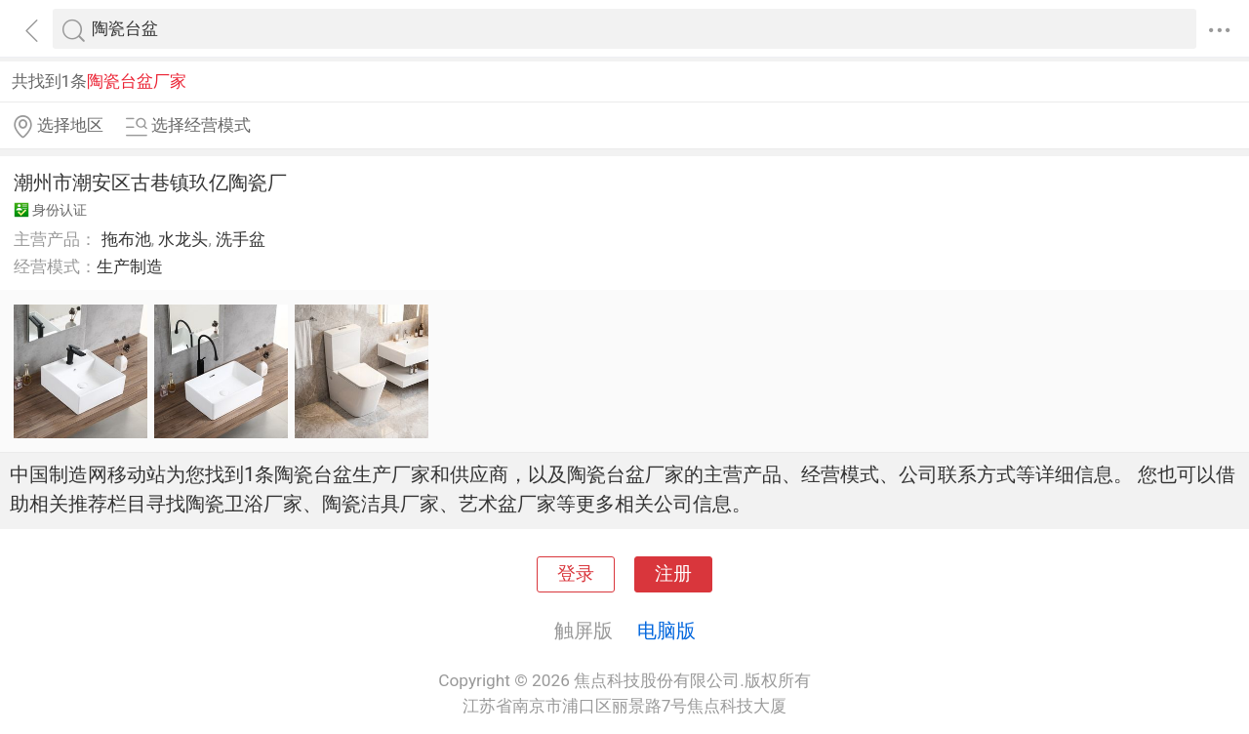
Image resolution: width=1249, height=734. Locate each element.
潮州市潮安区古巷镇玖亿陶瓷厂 (150, 182)
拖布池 (126, 239)
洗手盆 (240, 239)
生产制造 (130, 266)
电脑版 (666, 630)
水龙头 (183, 239)
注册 (673, 574)
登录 (575, 574)
